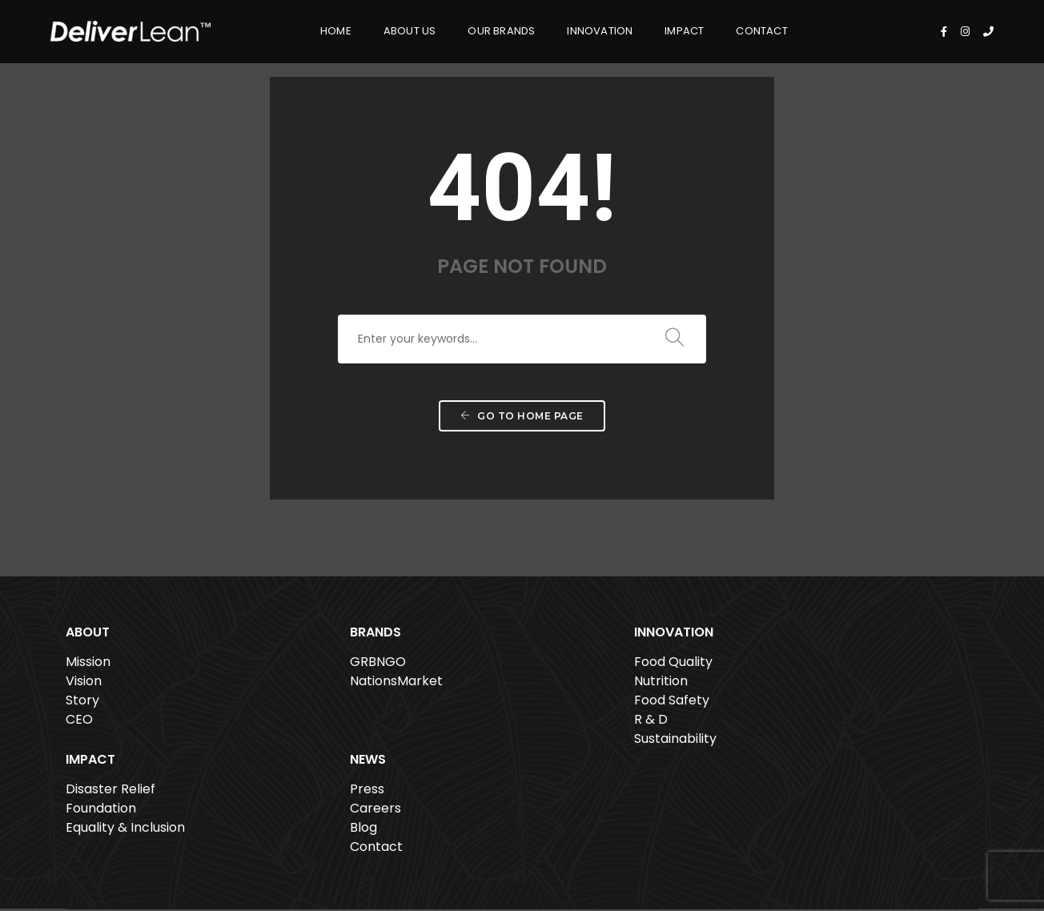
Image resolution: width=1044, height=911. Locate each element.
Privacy (914, 853)
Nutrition (467, 685)
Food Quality (479, 665)
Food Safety (478, 704)
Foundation (663, 685)
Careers (840, 685)
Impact (652, 28)
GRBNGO (281, 665)
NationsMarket (299, 685)
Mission (88, 665)
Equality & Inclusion (687, 704)
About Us (377, 28)
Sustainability (481, 742)
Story (82, 704)
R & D (457, 723)
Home (303, 28)
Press (832, 665)
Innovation (567, 28)
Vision (84, 685)
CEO (79, 723)
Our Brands (469, 28)
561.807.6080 (329, 857)
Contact (730, 28)
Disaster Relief (672, 665)
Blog (828, 704)
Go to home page (522, 428)
